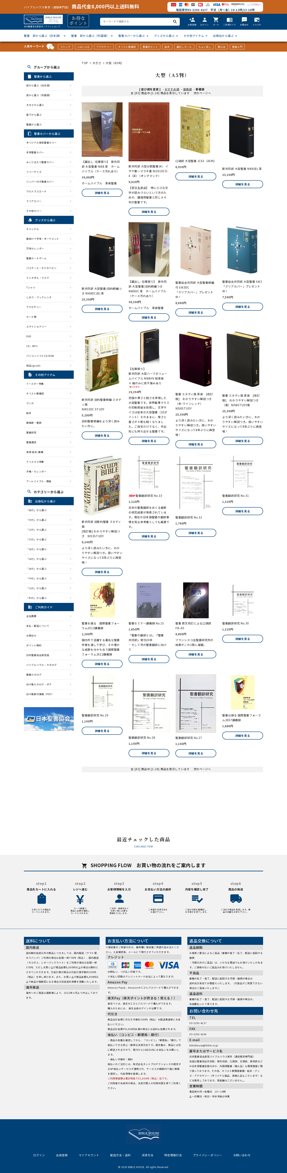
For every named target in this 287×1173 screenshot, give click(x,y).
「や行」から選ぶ (37, 578)
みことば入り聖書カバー (40, 162)
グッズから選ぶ (164, 36)
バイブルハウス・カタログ (41, 664)
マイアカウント (89, 1155)
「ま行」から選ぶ (37, 568)
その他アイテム (194, 36)
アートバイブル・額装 (38, 481)
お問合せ (31, 635)
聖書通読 (31, 442)
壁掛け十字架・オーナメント (42, 238)
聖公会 (221, 46)
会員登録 (62, 1155)
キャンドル (32, 229)
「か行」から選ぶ (37, 519)
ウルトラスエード (36, 191)
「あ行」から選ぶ (37, 510)
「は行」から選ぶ (37, 559)
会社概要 (31, 616)
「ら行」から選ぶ (37, 588)
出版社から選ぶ (223, 36)
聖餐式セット (150, 46)
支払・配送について (37, 625)
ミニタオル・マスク (37, 277)
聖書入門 (237, 46)
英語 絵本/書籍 (34, 452)
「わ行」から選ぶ (37, 598)
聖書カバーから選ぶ (131, 36)
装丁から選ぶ (33, 114)
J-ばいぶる (83, 46)
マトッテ (65, 46)
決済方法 (147, 1155)
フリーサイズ (33, 171)
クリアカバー (33, 201)
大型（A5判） (115, 63)
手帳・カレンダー (36, 471)
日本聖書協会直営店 (37, 655)
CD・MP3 (31, 346)
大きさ (96, 63)
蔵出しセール (184, 46)
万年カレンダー (35, 248)
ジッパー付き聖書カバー (40, 181)
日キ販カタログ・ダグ (39, 684)
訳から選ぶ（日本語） (39, 85)
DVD (28, 336)
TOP (85, 63)
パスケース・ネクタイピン (41, 268)
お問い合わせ (242, 1155)
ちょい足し (205, 46)
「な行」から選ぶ (37, 549)
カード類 (31, 316)
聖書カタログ (33, 674)
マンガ (30, 403)
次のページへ (202, 93)
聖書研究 (31, 432)
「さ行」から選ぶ (37, 529)
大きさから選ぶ (35, 105)
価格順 (187, 89)
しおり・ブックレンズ (39, 297)
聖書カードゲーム (36, 258)
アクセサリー (103, 46)
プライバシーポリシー (207, 1155)
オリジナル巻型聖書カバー (41, 142)
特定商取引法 (173, 1155)
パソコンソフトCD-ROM (40, 355)
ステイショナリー (36, 326)
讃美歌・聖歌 (33, 422)
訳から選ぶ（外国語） (39, 95)
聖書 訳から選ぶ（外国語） (90, 36)
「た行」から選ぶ (37, 539)
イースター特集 (35, 383)
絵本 (167, 46)
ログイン (39, 1155)
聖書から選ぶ (33, 124)
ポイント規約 (33, 645)
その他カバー (33, 210)
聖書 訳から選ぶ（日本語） (43, 36)
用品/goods (33, 365)
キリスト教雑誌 (127, 46)
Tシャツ (30, 287)
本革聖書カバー (35, 152)
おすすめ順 (172, 89)
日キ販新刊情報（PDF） (40, 694)
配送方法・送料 (120, 1155)
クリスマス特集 (35, 461)
